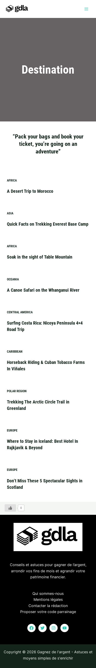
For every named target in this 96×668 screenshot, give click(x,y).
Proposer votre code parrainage (48, 611)
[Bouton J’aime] (10, 508)
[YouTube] (64, 628)
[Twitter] (42, 628)
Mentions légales (48, 599)
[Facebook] (31, 628)
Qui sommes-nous (48, 593)
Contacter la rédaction (48, 605)
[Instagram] (53, 628)
